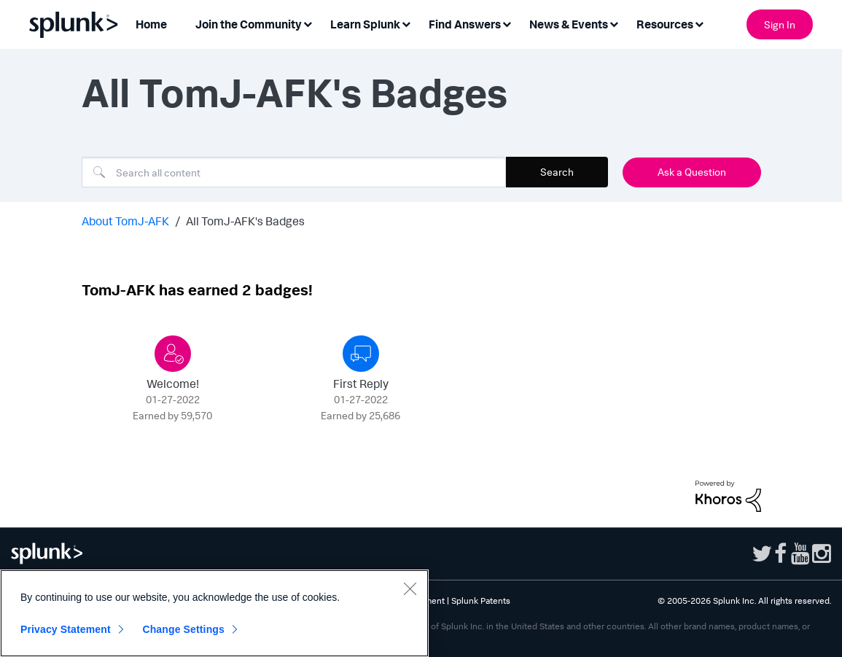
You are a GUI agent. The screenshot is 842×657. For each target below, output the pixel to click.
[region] (214, 613)
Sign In (779, 24)
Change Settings (183, 629)
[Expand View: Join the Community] (307, 23)
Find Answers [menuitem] (465, 24)
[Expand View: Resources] (699, 23)
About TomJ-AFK (125, 221)
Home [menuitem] (151, 24)
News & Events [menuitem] (568, 24)
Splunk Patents (480, 600)
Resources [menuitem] (664, 24)
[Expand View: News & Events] (614, 23)
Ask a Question (692, 172)
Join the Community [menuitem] (248, 24)
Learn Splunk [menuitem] (365, 24)
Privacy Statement (65, 629)
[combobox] (294, 172)
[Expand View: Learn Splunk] (406, 23)
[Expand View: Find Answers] (506, 23)
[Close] (409, 588)
